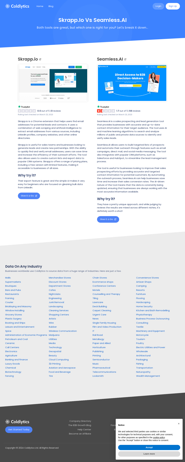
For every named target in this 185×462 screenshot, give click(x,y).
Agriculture (11, 355)
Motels (96, 290)
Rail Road (98, 335)
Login (158, 6)
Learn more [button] (149, 454)
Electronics (11, 351)
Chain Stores (100, 277)
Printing (97, 355)
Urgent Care (99, 314)
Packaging (142, 359)
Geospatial (55, 351)
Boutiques (10, 285)
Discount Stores (57, 281)
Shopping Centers (59, 314)
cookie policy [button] (159, 437)
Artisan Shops (143, 281)
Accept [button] (149, 447)
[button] (178, 423)
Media (52, 343)
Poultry (140, 343)
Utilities (53, 339)
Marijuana (54, 335)
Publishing (98, 351)
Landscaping (56, 306)
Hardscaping (143, 302)
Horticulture (99, 347)
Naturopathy (143, 371)
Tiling (95, 298)
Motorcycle (142, 335)
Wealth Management (148, 375)
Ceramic (10, 343)
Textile (139, 326)
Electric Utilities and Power (150, 347)
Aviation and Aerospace (62, 367)
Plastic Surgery (13, 318)
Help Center (84, 429)
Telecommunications (104, 371)
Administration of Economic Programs (26, 335)
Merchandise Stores (60, 277)
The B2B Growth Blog (79, 425)
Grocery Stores (13, 314)
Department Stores (60, 285)
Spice (8, 331)
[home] (17, 6)
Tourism (140, 339)
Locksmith (98, 375)
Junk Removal (56, 302)
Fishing (139, 363)
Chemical (10, 367)
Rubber (53, 326)
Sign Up (173, 6)
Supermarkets (13, 281)
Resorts (140, 290)
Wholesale (142, 351)
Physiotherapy (144, 314)
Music (96, 363)
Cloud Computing (59, 359)
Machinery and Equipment (150, 331)
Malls (8, 277)
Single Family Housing (104, 322)
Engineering (55, 298)
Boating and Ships (15, 322)
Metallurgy (98, 339)
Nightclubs (54, 294)
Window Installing (14, 310)
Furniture (141, 294)
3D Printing (54, 363)
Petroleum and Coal (16, 339)
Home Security (144, 306)
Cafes (52, 290)
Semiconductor (101, 359)
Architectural (143, 355)
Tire (51, 375)
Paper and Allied (101, 343)
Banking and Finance (16, 359)
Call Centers (12, 347)
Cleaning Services (59, 310)
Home (40, 6)
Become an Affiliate (80, 433)
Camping (141, 285)
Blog (51, 6)
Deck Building (100, 306)
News (96, 318)
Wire (51, 322)
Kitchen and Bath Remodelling (153, 310)
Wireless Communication (63, 331)
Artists (52, 318)
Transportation (144, 367)
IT (93, 331)
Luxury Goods (12, 363)
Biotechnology (13, 371)
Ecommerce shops (103, 281)
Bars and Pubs (13, 290)
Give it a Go (29, 195)
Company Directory (80, 421)
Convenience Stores (147, 277)
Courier (9, 302)
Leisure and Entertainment (19, 326)
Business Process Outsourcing (152, 318)
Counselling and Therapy (106, 294)
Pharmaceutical (101, 367)
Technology (55, 347)
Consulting (142, 322)
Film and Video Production (107, 326)
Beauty (53, 355)
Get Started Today (18, 429)
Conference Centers (104, 285)
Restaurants (12, 294)
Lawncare (98, 302)
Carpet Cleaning (102, 310)
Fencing (9, 375)
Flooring (140, 298)
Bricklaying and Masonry (18, 306)
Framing (9, 298)
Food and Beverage (60, 371)
